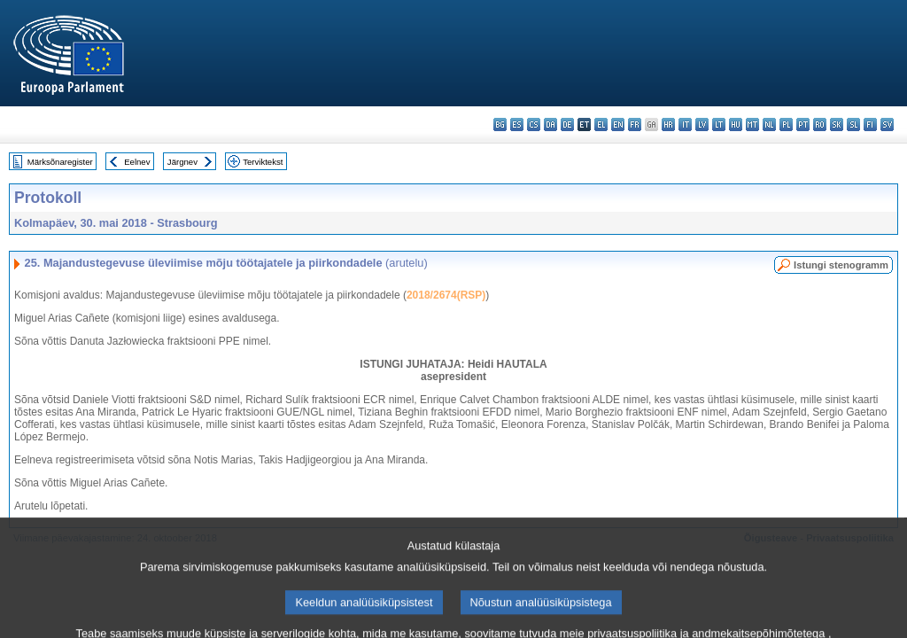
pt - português (803, 124)
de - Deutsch (567, 124)
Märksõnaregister (60, 162)
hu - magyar (735, 124)
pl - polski (786, 124)
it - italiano (685, 124)
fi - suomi (870, 124)
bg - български (500, 124)
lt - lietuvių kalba (718, 124)
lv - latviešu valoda (702, 124)
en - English (617, 124)
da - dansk (550, 124)
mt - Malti (752, 124)
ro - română (819, 124)
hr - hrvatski (668, 124)
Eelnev (137, 162)
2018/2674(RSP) (446, 295)
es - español (516, 124)
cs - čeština (533, 124)
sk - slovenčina (836, 124)
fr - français (634, 124)
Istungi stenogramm (841, 265)
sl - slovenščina (853, 124)
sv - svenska (887, 124)
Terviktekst (263, 162)
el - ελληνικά (601, 124)
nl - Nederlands (769, 124)
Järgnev (182, 162)
